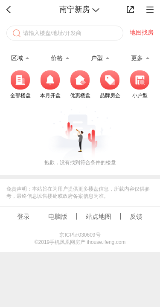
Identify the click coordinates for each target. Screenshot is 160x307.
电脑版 (57, 216)
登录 (23, 216)
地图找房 (142, 32)
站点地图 (98, 216)
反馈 (136, 216)
